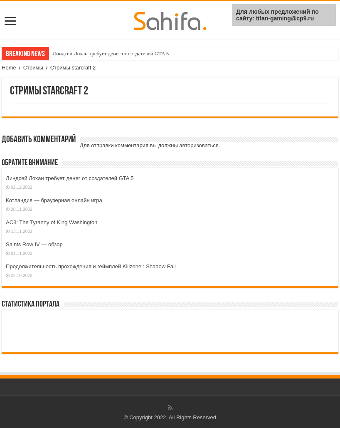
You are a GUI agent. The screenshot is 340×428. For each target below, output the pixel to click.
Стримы (33, 67)
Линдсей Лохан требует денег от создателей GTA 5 (110, 53)
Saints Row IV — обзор (34, 244)
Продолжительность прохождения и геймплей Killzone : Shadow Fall (91, 266)
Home (9, 67)
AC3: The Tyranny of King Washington (51, 222)
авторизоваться (198, 145)
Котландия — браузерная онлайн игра (54, 200)
